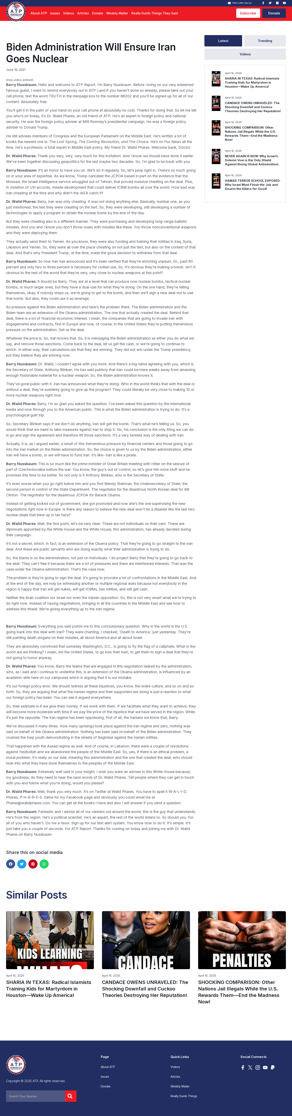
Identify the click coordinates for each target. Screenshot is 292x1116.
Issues (55, 13)
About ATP (38, 13)
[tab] (223, 40)
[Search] (70, 1096)
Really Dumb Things (184, 1096)
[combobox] (35, 1096)
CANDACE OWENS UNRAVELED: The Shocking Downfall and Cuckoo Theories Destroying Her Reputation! (253, 107)
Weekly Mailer (117, 13)
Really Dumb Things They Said (154, 13)
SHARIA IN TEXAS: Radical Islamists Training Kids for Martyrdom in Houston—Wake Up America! (252, 82)
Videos (68, 13)
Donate (97, 13)
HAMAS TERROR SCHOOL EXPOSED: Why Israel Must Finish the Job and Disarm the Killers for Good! (252, 185)
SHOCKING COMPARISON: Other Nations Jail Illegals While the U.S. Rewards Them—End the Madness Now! (251, 134)
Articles (83, 13)
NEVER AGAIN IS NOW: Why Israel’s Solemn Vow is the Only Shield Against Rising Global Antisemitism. (252, 160)
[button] (10, 864)
